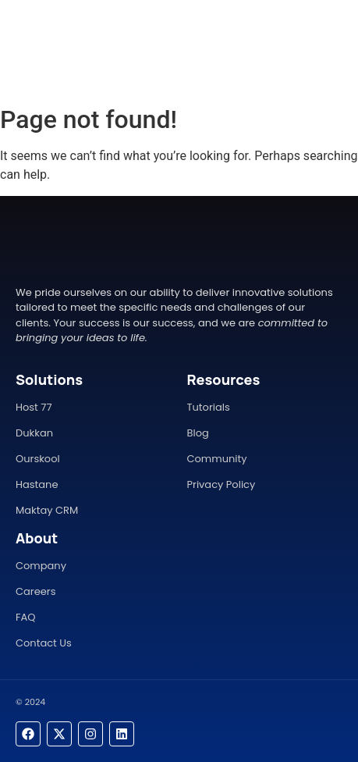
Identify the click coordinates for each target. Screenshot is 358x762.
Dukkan (34, 433)
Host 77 (34, 407)
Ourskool (38, 458)
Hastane (37, 484)
